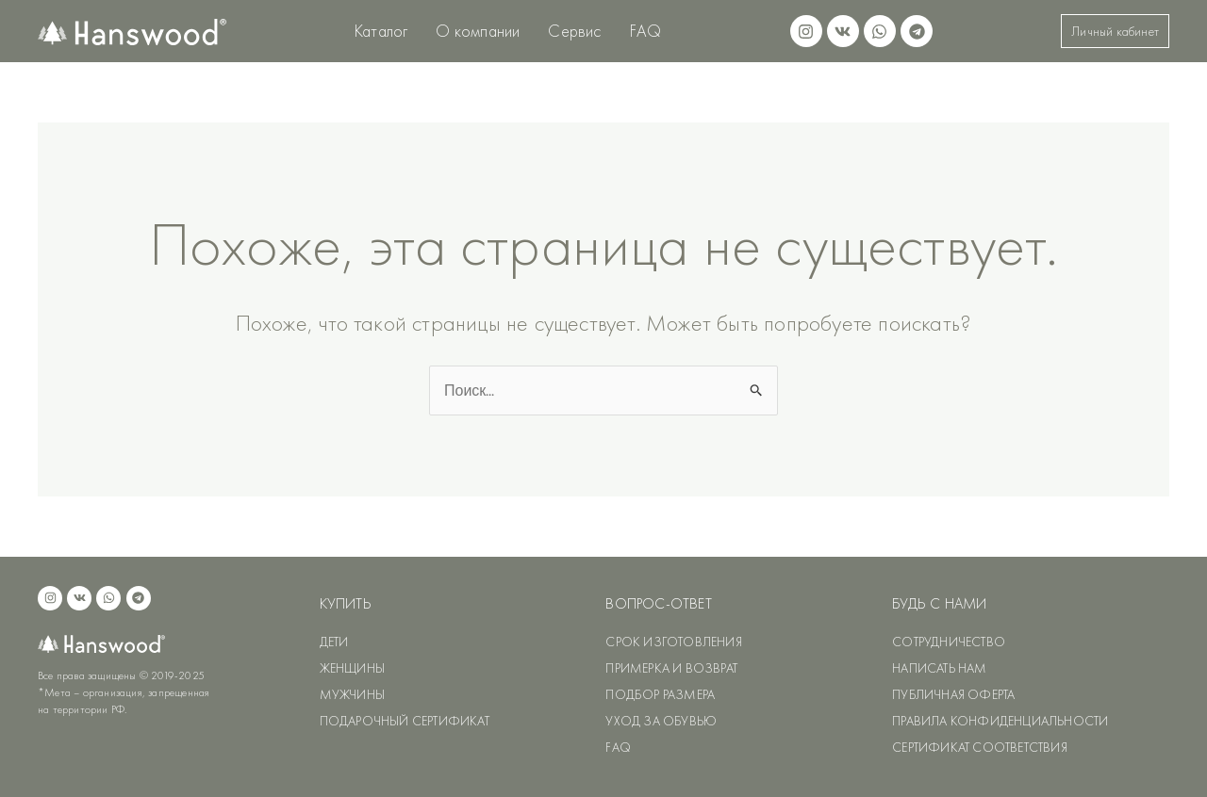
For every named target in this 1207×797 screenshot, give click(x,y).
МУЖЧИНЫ (352, 694)
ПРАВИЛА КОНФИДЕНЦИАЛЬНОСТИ (1000, 720)
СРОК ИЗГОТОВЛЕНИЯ (673, 641)
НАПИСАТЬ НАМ (939, 667)
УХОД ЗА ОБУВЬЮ (661, 720)
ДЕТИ (334, 641)
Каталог (381, 30)
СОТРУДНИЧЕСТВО (948, 641)
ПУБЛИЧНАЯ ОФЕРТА (953, 694)
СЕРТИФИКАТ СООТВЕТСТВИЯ (979, 747)
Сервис (574, 30)
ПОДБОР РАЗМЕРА (660, 694)
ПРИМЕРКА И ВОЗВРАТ (671, 667)
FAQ (646, 30)
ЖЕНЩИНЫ (352, 667)
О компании (478, 30)
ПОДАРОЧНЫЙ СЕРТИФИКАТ (404, 720)
